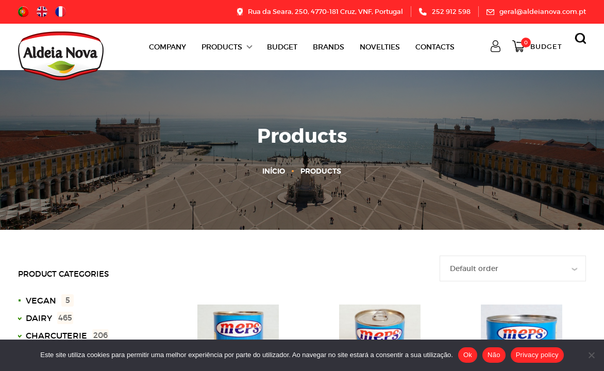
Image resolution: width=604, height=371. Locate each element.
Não (494, 355)
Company (167, 47)
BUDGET (282, 47)
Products (222, 47)
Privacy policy (537, 355)
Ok (467, 355)
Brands (328, 47)
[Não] (591, 355)
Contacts (435, 47)
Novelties (380, 47)
